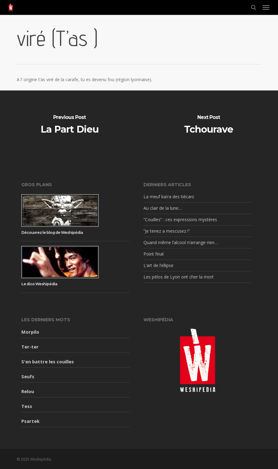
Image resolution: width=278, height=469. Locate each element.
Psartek (30, 421)
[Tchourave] (208, 125)
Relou (27, 391)
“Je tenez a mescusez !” (166, 231)
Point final (153, 254)
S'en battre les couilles (47, 361)
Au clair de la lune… (162, 208)
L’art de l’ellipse (158, 265)
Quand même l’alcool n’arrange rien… (180, 242)
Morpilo (30, 332)
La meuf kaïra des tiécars (168, 196)
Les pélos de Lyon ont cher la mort (178, 277)
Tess (26, 406)
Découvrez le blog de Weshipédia (52, 232)
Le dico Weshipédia (39, 284)
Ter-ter (30, 347)
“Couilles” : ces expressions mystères (180, 219)
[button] (266, 7)
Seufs (27, 376)
